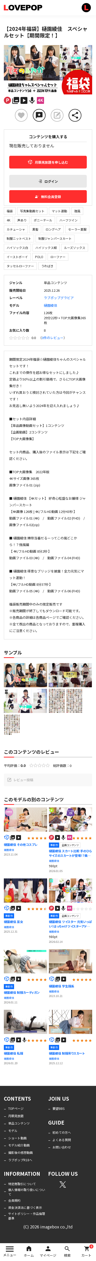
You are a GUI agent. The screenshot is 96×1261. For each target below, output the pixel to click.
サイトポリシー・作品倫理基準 (26, 1215)
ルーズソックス (74, 247)
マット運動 (59, 211)
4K (8, 220)
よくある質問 (61, 1140)
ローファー (58, 257)
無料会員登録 (48, 196)
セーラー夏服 (77, 229)
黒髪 (35, 229)
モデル (12, 1130)
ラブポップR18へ (20, 1160)
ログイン (48, 181)
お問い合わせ (61, 1147)
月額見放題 (16, 1116)
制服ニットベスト (19, 238)
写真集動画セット (32, 211)
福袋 (10, 211)
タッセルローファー (20, 266)
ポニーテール (43, 220)
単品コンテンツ (19, 1123)
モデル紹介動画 (19, 1145)
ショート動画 (17, 1138)
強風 (77, 211)
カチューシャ (16, 229)
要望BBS (58, 1108)
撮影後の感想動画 (20, 1152)
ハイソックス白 (17, 247)
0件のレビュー (52, 337)
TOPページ (16, 1108)
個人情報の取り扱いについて (26, 1191)
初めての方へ (61, 1132)
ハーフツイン (68, 220)
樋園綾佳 (50, 305)
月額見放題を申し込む (48, 162)
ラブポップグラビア (59, 297)
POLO (39, 257)
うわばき (47, 266)
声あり (22, 220)
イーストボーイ (17, 257)
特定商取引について (22, 1184)
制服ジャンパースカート (55, 238)
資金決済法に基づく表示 (25, 1207)
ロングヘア (53, 229)
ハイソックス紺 (46, 247)
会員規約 (14, 1200)
